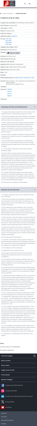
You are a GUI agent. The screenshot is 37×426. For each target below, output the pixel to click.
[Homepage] (0, 13)
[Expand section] (34, 355)
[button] (18, 107)
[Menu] (29, 3)
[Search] (25, 3)
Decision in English (13, 53)
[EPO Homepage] (9, 4)
